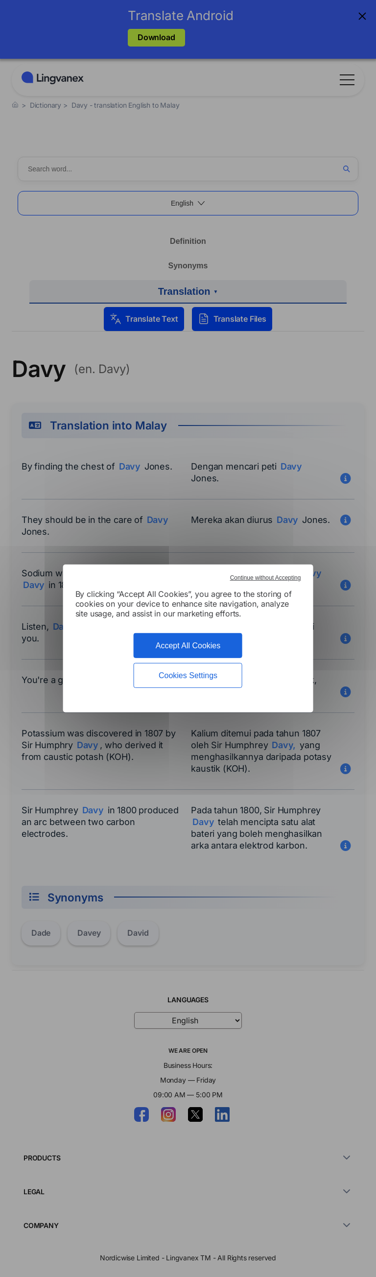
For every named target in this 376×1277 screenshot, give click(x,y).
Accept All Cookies (188, 645)
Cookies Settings (188, 675)
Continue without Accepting (265, 577)
